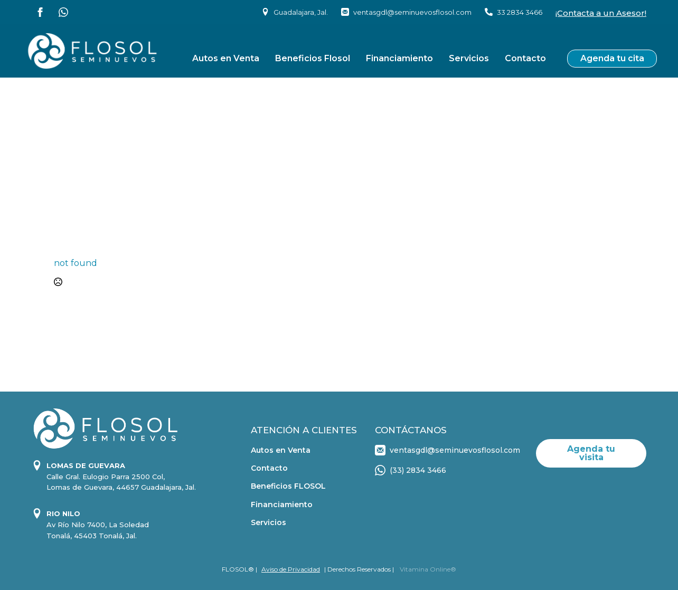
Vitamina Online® (427, 569)
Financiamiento (399, 58)
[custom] (63, 12)
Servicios (469, 58)
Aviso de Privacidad (290, 569)
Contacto (525, 58)
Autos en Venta (225, 58)
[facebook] (40, 12)
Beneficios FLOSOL (288, 486)
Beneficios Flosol (312, 58)
